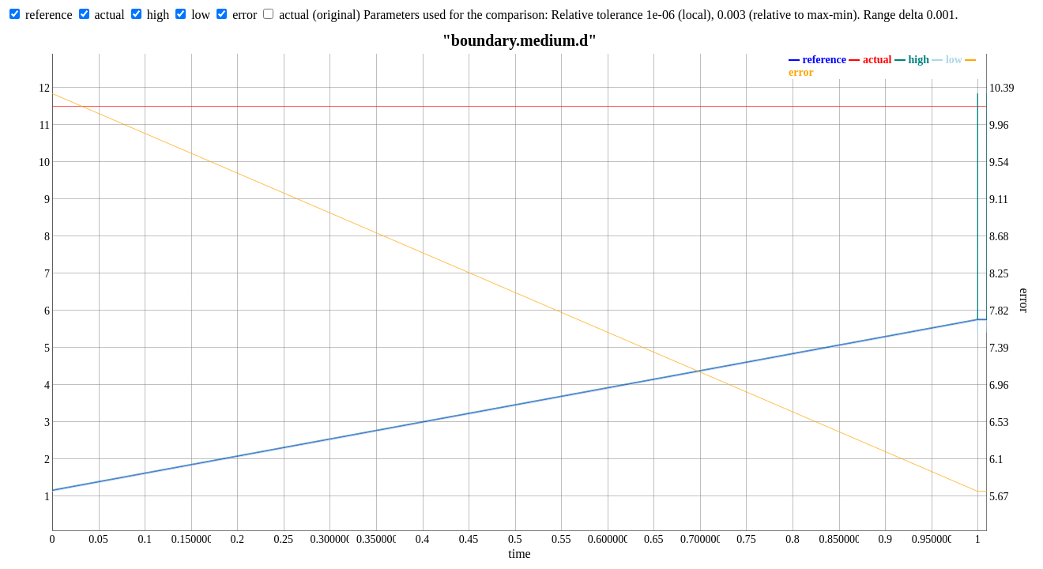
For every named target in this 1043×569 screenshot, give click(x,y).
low (200, 14)
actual (110, 14)
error (244, 14)
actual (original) (319, 14)
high (158, 14)
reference (49, 14)
